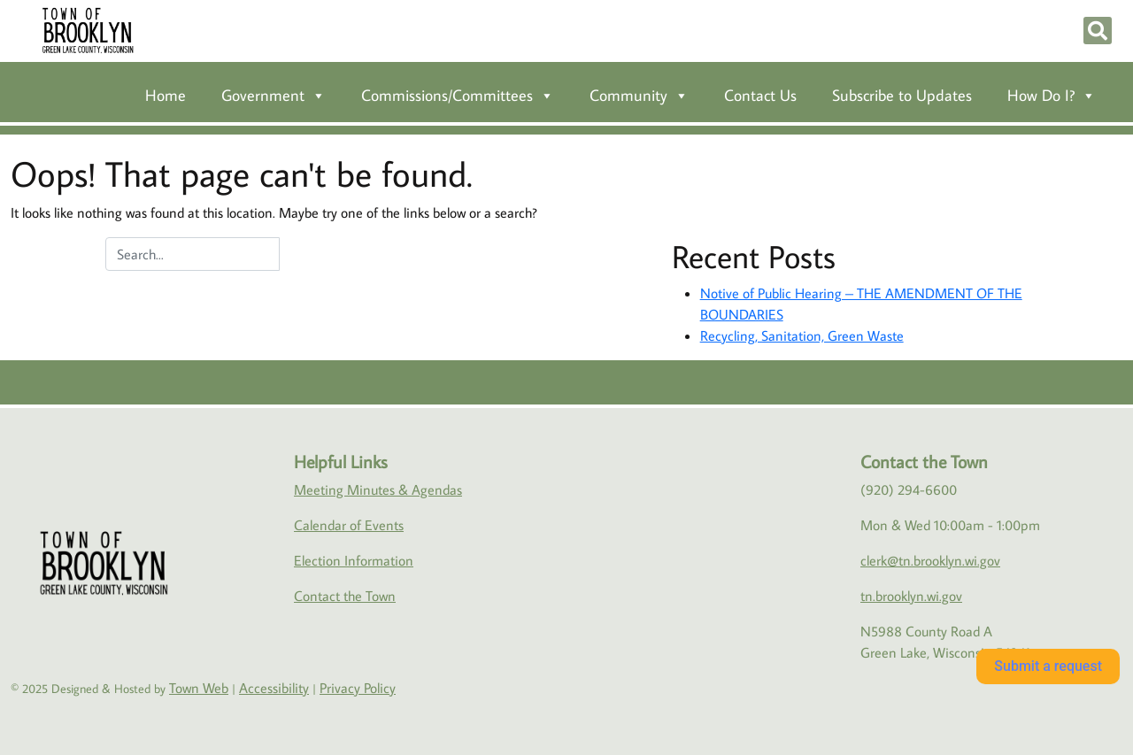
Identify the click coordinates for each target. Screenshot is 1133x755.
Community (639, 95)
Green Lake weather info (1089, 491)
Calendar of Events (349, 525)
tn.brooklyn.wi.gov (911, 596)
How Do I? (1051, 95)
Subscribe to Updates (902, 95)
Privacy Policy (358, 688)
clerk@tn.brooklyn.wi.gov (930, 560)
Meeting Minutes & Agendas (378, 489)
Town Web (198, 688)
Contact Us (760, 95)
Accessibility (274, 688)
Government (273, 95)
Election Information (353, 560)
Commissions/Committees (457, 95)
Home (165, 95)
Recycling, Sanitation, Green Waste (802, 335)
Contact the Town (345, 596)
